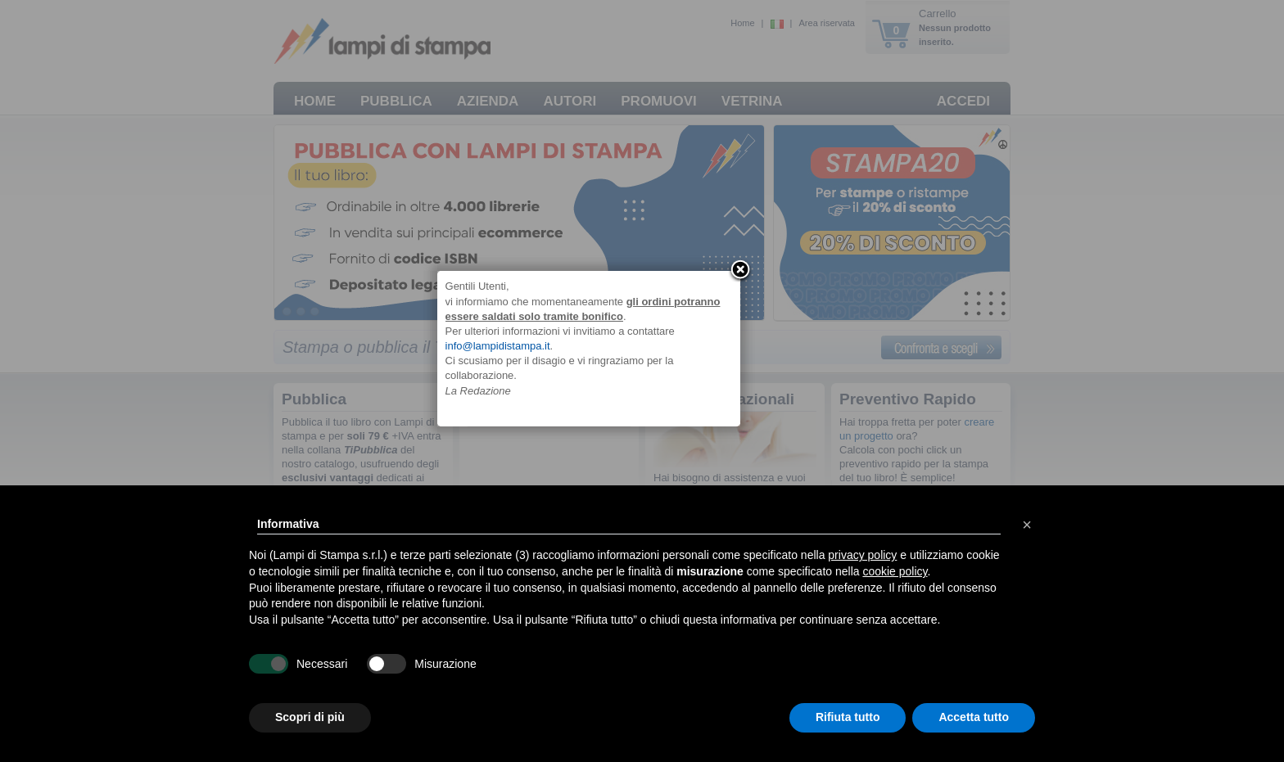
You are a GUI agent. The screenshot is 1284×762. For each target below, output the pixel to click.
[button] (1027, 525)
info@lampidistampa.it (551, 378)
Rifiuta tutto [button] (848, 717)
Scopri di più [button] (310, 717)
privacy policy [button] (862, 554)
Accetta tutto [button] (973, 717)
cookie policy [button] (894, 571)
